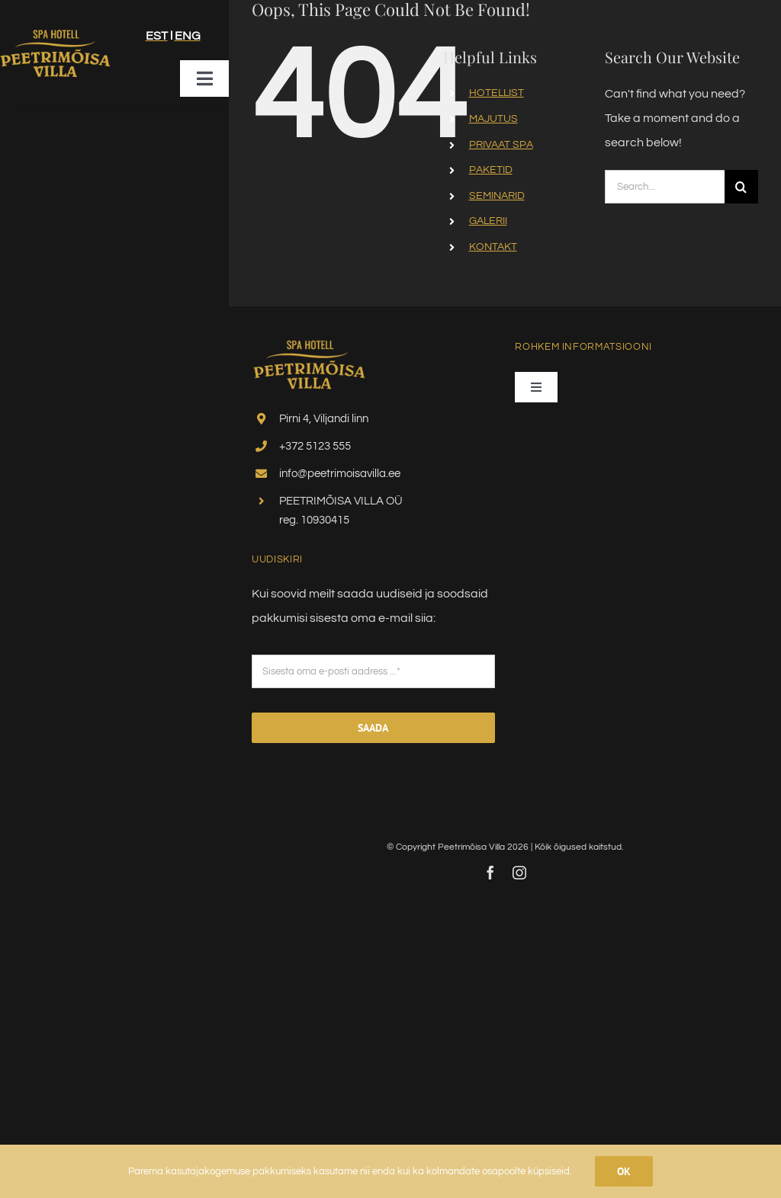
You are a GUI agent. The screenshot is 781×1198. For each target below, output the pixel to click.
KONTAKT (493, 247)
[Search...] (665, 186)
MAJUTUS (493, 119)
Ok (624, 1171)
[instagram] (519, 872)
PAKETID (491, 170)
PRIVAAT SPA (501, 144)
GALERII (488, 221)
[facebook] (490, 872)
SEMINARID (497, 196)
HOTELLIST (496, 93)
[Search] (741, 186)
